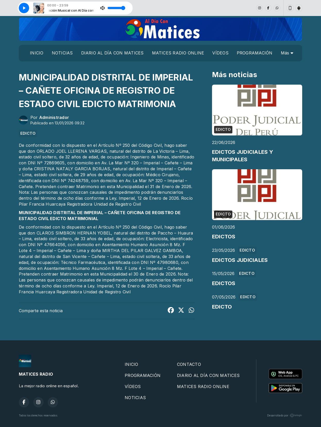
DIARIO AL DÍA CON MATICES (112, 52)
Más (287, 52)
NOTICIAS (62, 52)
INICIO (36, 52)
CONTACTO (189, 364)
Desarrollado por (284, 415)
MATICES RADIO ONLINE (178, 52)
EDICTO (28, 133)
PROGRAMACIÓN (255, 52)
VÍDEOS (220, 52)
